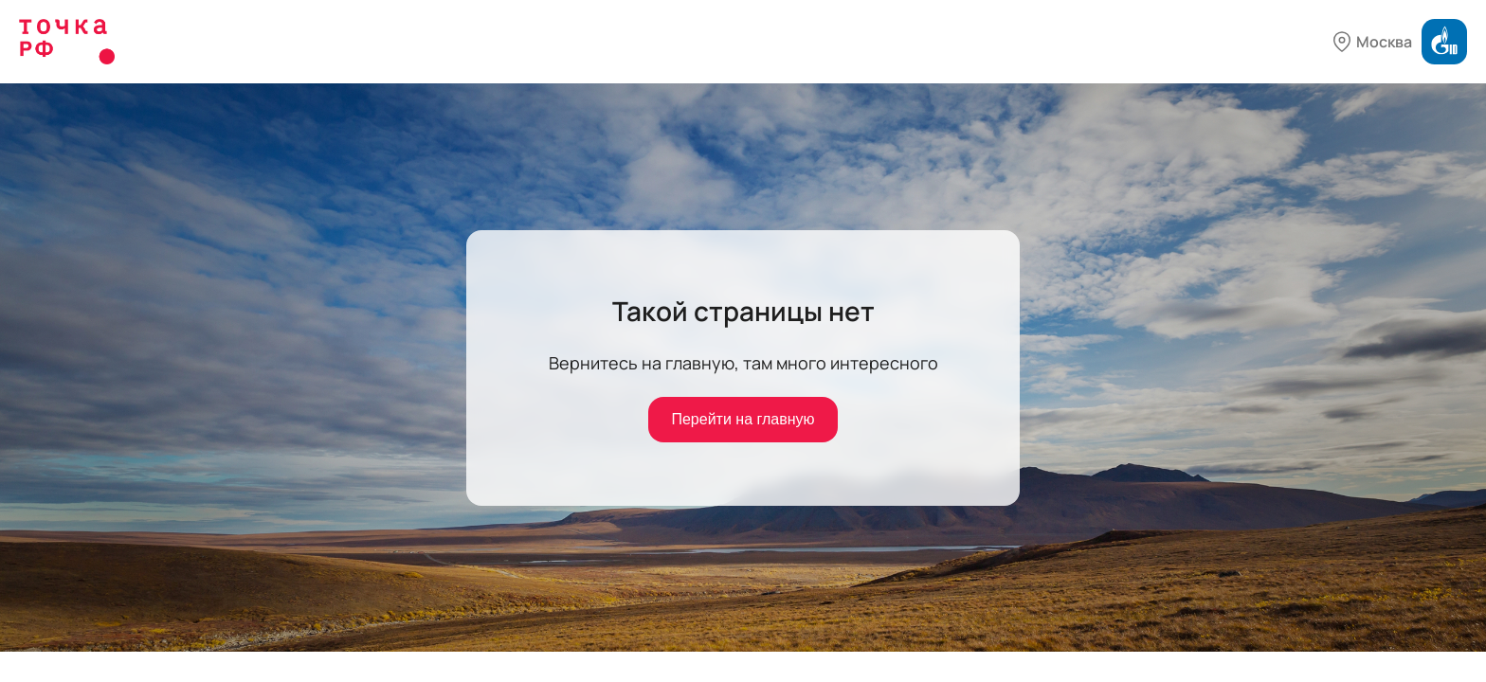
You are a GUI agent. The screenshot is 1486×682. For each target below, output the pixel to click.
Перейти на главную (742, 419)
